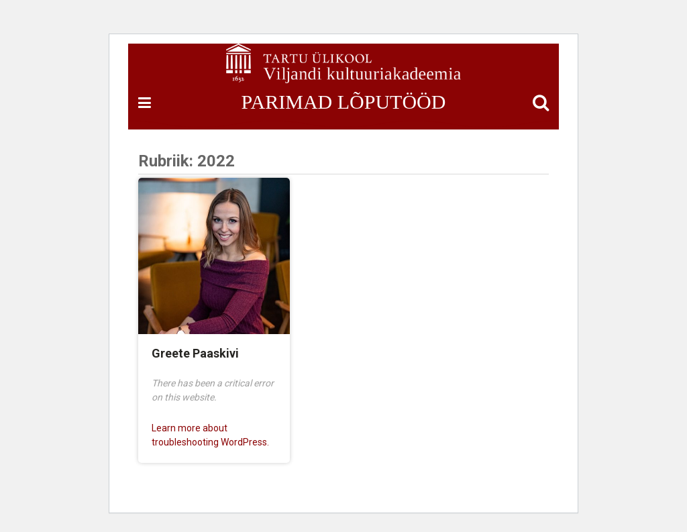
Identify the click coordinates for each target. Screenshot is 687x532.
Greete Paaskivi (195, 353)
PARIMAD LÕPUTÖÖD (344, 102)
